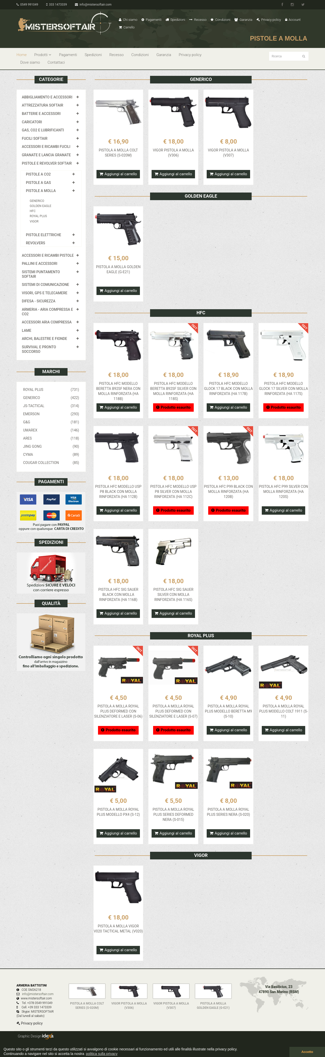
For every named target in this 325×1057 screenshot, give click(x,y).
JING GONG (51, 446)
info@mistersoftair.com (93, 4)
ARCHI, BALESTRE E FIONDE (44, 339)
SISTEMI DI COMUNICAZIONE (45, 285)
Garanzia (243, 20)
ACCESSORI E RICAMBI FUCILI (46, 147)
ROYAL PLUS (38, 216)
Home (22, 55)
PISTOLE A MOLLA (41, 191)
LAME (26, 330)
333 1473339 (56, 4)
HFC (33, 211)
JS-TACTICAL (51, 405)
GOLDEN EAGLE (40, 206)
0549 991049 (27, 4)
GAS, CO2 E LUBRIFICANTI (43, 130)
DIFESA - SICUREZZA (38, 301)
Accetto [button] (307, 1052)
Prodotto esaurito (173, 407)
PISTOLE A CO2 (38, 174)
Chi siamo (128, 20)
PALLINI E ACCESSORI (39, 264)
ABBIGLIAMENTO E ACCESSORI (47, 97)
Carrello (127, 27)
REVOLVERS (35, 243)
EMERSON (51, 414)
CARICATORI (32, 122)
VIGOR (34, 221)
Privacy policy (268, 20)
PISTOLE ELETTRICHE (43, 235)
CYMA (51, 454)
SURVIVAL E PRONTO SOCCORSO (39, 349)
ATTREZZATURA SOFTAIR (42, 105)
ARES (51, 438)
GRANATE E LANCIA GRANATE (46, 155)
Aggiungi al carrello (118, 174)
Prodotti (42, 55)
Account (293, 20)
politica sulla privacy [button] (102, 1054)
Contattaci (56, 62)
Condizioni (220, 20)
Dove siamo (30, 62)
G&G (51, 422)
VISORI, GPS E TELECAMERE (44, 293)
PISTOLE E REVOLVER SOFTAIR (47, 163)
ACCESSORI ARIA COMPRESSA (47, 322)
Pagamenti (151, 20)
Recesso (197, 20)
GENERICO (37, 201)
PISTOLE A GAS (38, 183)
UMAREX (51, 430)
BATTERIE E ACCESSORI (41, 114)
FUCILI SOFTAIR (34, 138)
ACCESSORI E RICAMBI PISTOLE (48, 255)
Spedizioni (175, 20)
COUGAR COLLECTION (51, 462)
